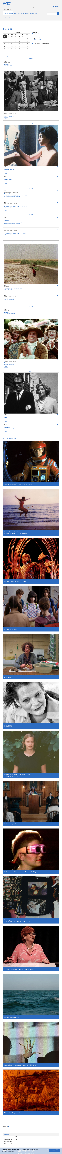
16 (8, 41)
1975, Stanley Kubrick (9, 363)
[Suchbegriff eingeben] (52, 13)
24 (12, 43)
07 (27, 36)
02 (8, 36)
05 (19, 36)
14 (27, 38)
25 (15, 43)
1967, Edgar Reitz (8, 65)
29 (4, 46)
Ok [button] (54, 1150)
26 (19, 43)
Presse (23, 7)
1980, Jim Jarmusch (9, 170)
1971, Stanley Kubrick (9, 298)
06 (22, 36)
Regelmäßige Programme (10, 1139)
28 (27, 43)
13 (22, 38)
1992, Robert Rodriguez (9, 313)
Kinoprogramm (8, 13)
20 (22, 41)
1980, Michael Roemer (9, 180)
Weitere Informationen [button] (9, 1151)
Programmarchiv (8, 1141)
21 (27, 41)
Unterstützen (29, 7)
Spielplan (6, 1134)
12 (19, 38)
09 (8, 38)
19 (19, 41)
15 (4, 41)
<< (4, 32)
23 (8, 43)
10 (12, 38)
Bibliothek (7, 17)
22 (4, 43)
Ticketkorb (6, 9)
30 (8, 46)
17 (12, 41)
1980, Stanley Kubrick (9, 428)
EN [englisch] (10, 9)
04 (15, 36)
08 (4, 38)
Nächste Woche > (55, 56)
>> (28, 32)
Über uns (10, 7)
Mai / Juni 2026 (36, 34)
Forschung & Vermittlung (31, 13)
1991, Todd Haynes (8, 418)
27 (22, 43)
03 (12, 36)
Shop (19, 7)
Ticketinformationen (9, 1144)
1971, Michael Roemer (9, 115)
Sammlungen (18, 13)
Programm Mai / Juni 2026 (10, 1136)
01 (4, 36)
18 (15, 41)
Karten (6, 68)
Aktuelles (15, 7)
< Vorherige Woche (7, 56)
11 (15, 38)
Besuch (5, 7)
